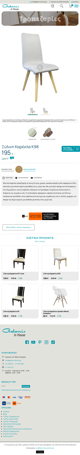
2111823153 (9, 367)
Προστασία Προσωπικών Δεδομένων (16, 390)
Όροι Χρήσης (8, 426)
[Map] (59, 2)
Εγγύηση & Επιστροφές (12, 424)
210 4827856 (19, 364)
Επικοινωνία (8, 436)
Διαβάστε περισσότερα (45, 448)
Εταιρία (6, 411)
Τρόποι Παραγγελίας (11, 416)
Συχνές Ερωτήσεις (10, 434)
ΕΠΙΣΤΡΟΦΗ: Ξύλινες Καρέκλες (18, 227)
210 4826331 (9, 364)
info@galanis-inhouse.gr (13, 360)
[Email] (38, 2)
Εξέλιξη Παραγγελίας (11, 431)
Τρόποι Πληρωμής (10, 421)
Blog (5, 414)
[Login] (74, 2)
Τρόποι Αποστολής (10, 419)
